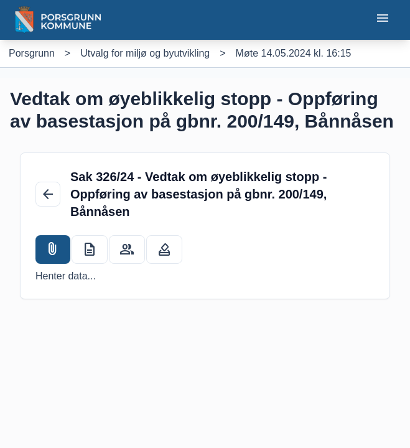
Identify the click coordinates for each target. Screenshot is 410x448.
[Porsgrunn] (32, 53)
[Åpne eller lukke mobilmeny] (382, 20)
